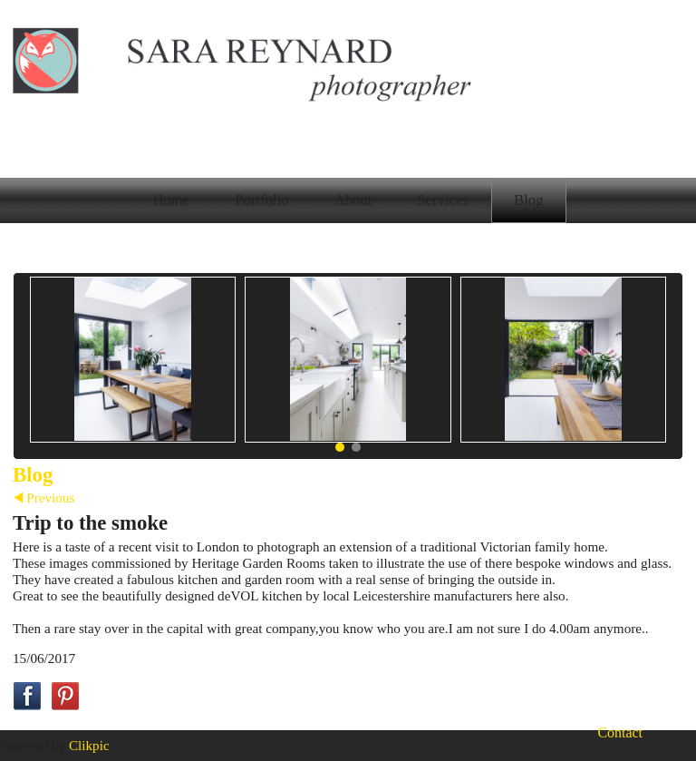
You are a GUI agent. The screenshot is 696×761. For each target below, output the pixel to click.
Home (170, 200)
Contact (620, 732)
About (353, 200)
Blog (529, 200)
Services (443, 200)
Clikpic (89, 745)
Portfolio (261, 200)
